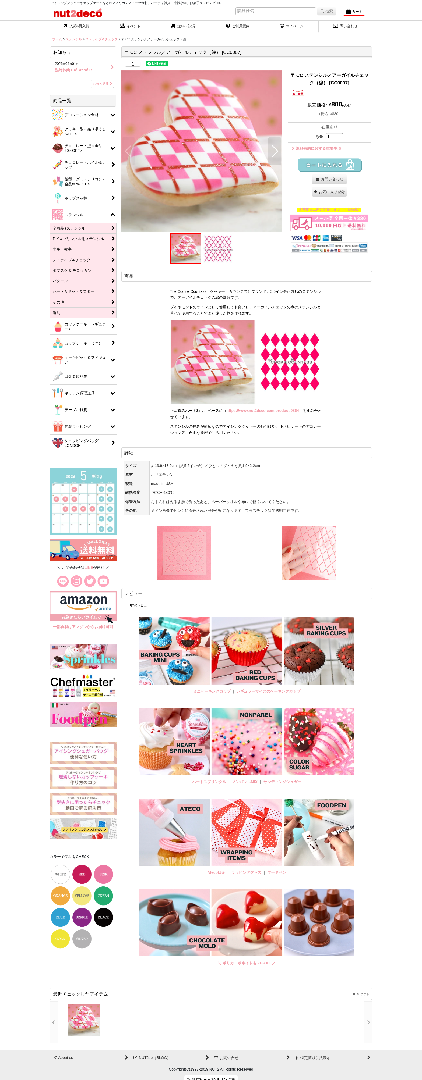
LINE (89, 567)
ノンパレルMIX (245, 782)
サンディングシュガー (282, 782)
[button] (184, 27)
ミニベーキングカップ (212, 691)
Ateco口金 (216, 872)
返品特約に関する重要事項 (316, 148)
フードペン (276, 872)
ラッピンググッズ (246, 872)
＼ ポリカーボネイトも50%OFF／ (246, 963)
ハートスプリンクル (209, 782)
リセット (361, 994)
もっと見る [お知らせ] (102, 83)
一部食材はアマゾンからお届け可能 (83, 627)
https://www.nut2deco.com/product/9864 (263, 410)
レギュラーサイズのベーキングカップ (268, 691)
